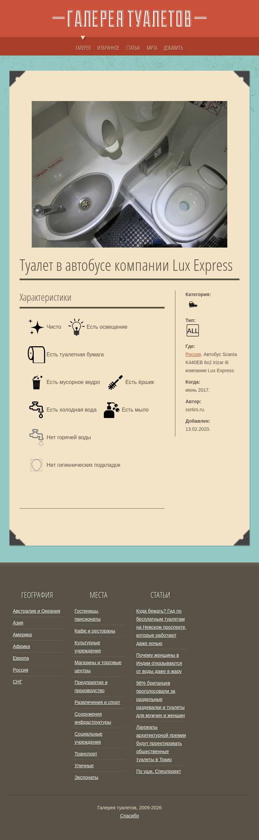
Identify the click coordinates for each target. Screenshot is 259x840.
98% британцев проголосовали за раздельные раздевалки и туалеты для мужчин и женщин (160, 699)
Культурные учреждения (88, 646)
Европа (21, 658)
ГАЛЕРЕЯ (83, 44)
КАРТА (152, 48)
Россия (193, 354)
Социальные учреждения (89, 738)
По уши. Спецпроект (158, 771)
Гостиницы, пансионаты (87, 615)
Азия (18, 622)
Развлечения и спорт (97, 702)
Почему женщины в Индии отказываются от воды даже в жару (159, 663)
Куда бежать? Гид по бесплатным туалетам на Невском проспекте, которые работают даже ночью (161, 627)
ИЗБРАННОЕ (108, 48)
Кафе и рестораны (95, 631)
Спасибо (129, 815)
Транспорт (86, 753)
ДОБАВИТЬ (173, 48)
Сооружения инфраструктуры (93, 718)
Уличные (84, 765)
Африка (21, 646)
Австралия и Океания (36, 611)
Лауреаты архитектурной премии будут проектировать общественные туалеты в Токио (161, 743)
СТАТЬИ (133, 48)
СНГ (17, 681)
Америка (22, 634)
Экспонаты (86, 777)
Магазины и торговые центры (98, 666)
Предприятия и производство (91, 686)
